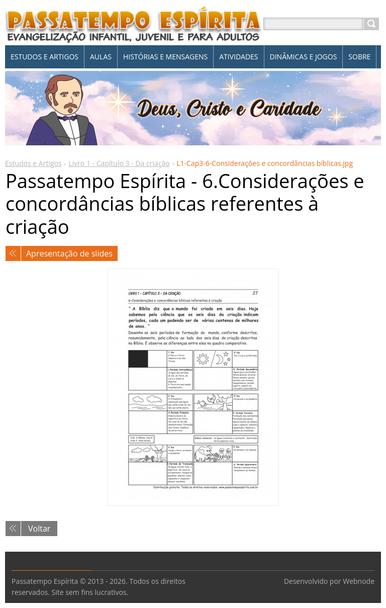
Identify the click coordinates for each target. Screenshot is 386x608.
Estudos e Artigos (33, 163)
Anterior (13, 253)
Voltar (39, 528)
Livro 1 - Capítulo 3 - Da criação (118, 163)
